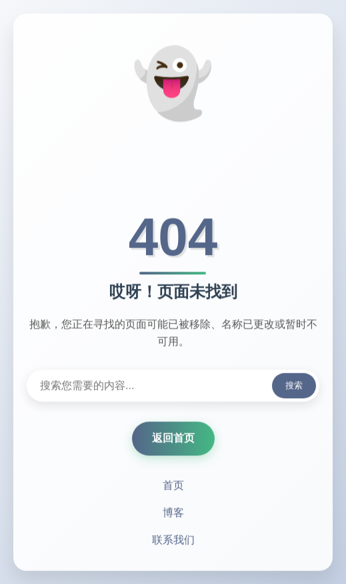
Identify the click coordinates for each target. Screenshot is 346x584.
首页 (173, 486)
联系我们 (173, 541)
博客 (173, 513)
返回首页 (173, 439)
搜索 (294, 387)
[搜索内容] (173, 387)
